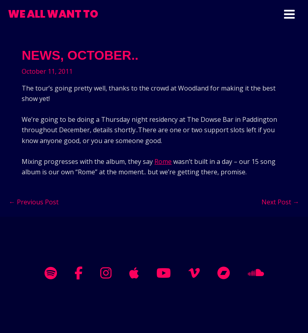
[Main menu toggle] (289, 14)
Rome (163, 161)
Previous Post (34, 202)
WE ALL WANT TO (53, 14)
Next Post (280, 202)
